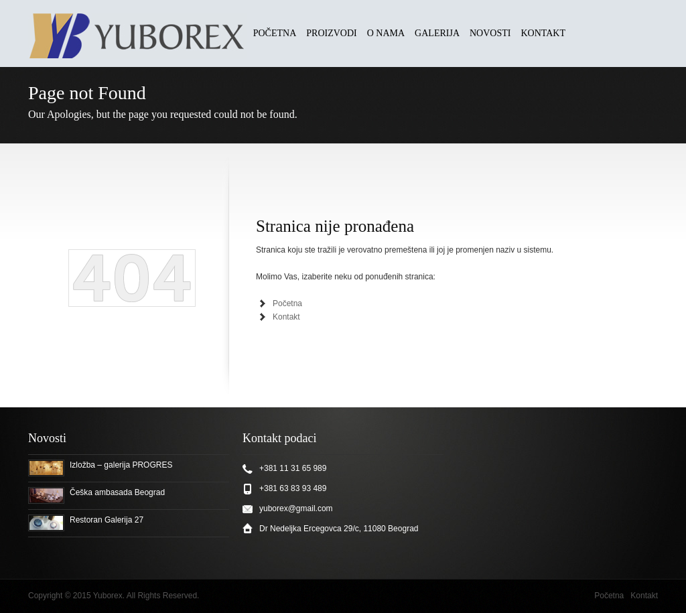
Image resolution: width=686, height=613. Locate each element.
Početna (287, 303)
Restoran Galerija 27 (106, 520)
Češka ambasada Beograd (117, 492)
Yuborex (108, 595)
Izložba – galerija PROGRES (121, 465)
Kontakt (286, 317)
